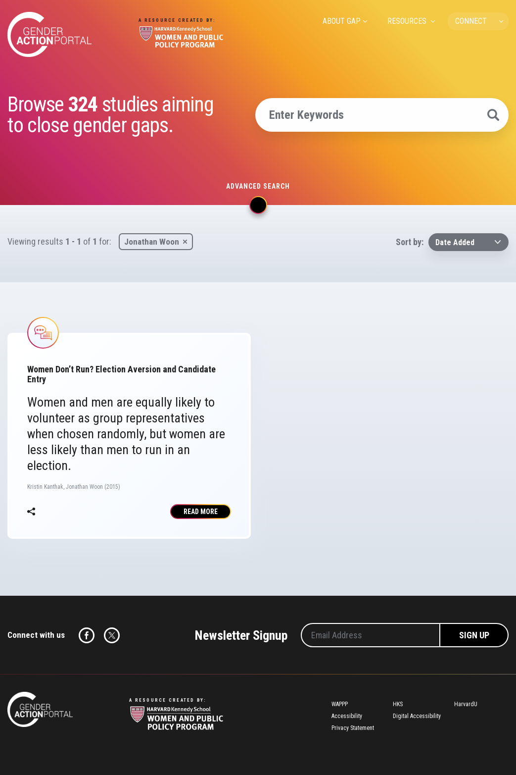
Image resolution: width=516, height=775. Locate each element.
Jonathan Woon (151, 242)
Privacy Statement (352, 727)
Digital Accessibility (417, 716)
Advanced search (258, 186)
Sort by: (409, 242)
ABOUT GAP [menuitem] (342, 21)
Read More (201, 512)
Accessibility (346, 716)
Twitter (112, 635)
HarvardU (465, 704)
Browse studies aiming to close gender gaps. (110, 115)
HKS (398, 704)
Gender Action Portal (49, 34)
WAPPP (339, 704)
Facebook (86, 635)
